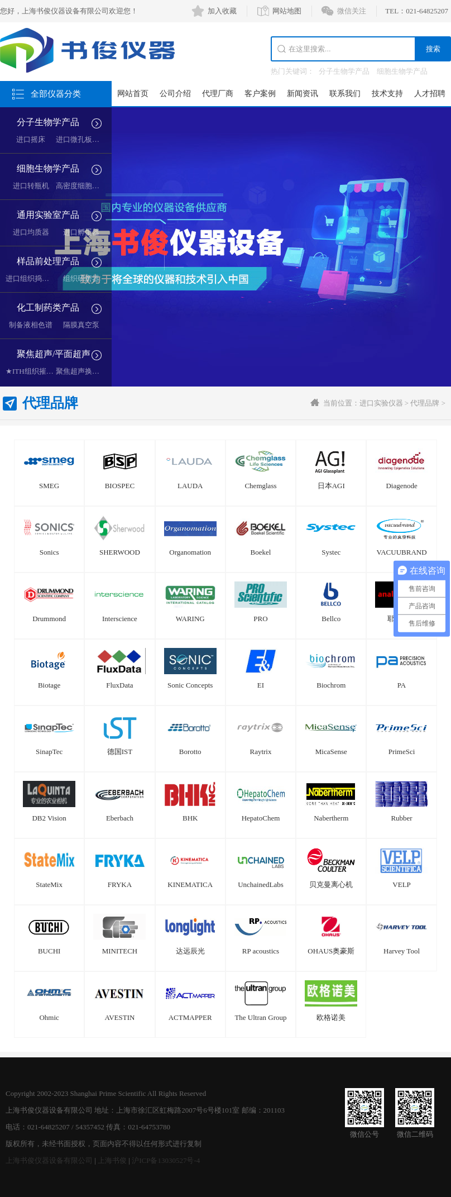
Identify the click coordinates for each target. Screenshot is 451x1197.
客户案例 (260, 93)
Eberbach (119, 818)
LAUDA (190, 485)
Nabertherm (331, 818)
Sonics (49, 552)
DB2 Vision (49, 818)
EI (260, 685)
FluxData (119, 685)
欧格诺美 (331, 1017)
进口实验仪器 (381, 403)
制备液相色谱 (30, 325)
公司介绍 (175, 93)
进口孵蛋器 (81, 232)
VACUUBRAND (402, 552)
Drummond (49, 618)
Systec (331, 552)
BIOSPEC (120, 485)
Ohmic (49, 1017)
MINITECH (120, 951)
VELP (401, 884)
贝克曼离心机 (331, 884)
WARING (190, 618)
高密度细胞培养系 (85, 186)
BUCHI (49, 951)
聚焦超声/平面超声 (53, 354)
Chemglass (260, 485)
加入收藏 (222, 11)
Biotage (49, 685)
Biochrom (331, 685)
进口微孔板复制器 (85, 139)
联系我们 (345, 93)
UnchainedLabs (261, 884)
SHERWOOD (119, 552)
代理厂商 (217, 93)
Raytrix (260, 751)
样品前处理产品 (48, 261)
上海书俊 (112, 1160)
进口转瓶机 (31, 186)
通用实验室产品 (48, 215)
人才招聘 (429, 93)
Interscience (119, 618)
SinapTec (49, 751)
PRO (260, 618)
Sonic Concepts (190, 685)
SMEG (49, 485)
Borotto (190, 751)
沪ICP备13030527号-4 (166, 1160)
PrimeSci (401, 751)
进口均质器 (31, 232)
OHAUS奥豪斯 (331, 951)
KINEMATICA (190, 884)
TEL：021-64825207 (416, 11)
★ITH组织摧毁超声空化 (44, 371)
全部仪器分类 (56, 93)
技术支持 (387, 93)
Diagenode (401, 485)
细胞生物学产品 (402, 71)
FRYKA (120, 884)
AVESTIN (119, 1017)
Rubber (401, 818)
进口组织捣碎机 (31, 278)
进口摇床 (30, 139)
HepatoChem (261, 818)
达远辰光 (190, 951)
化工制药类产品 (48, 307)
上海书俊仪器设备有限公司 (49, 1160)
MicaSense (331, 751)
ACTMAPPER (190, 1017)
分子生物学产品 (344, 71)
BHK (190, 818)
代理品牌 (424, 403)
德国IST (120, 751)
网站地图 (286, 11)
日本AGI (331, 485)
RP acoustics (260, 951)
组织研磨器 (81, 278)
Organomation (190, 552)
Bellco (331, 618)
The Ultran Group (260, 1017)
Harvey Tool (401, 951)
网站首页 (132, 93)
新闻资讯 (302, 93)
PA (401, 685)
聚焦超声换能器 (81, 371)
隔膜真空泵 (81, 325)
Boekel (261, 552)
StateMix (49, 884)
